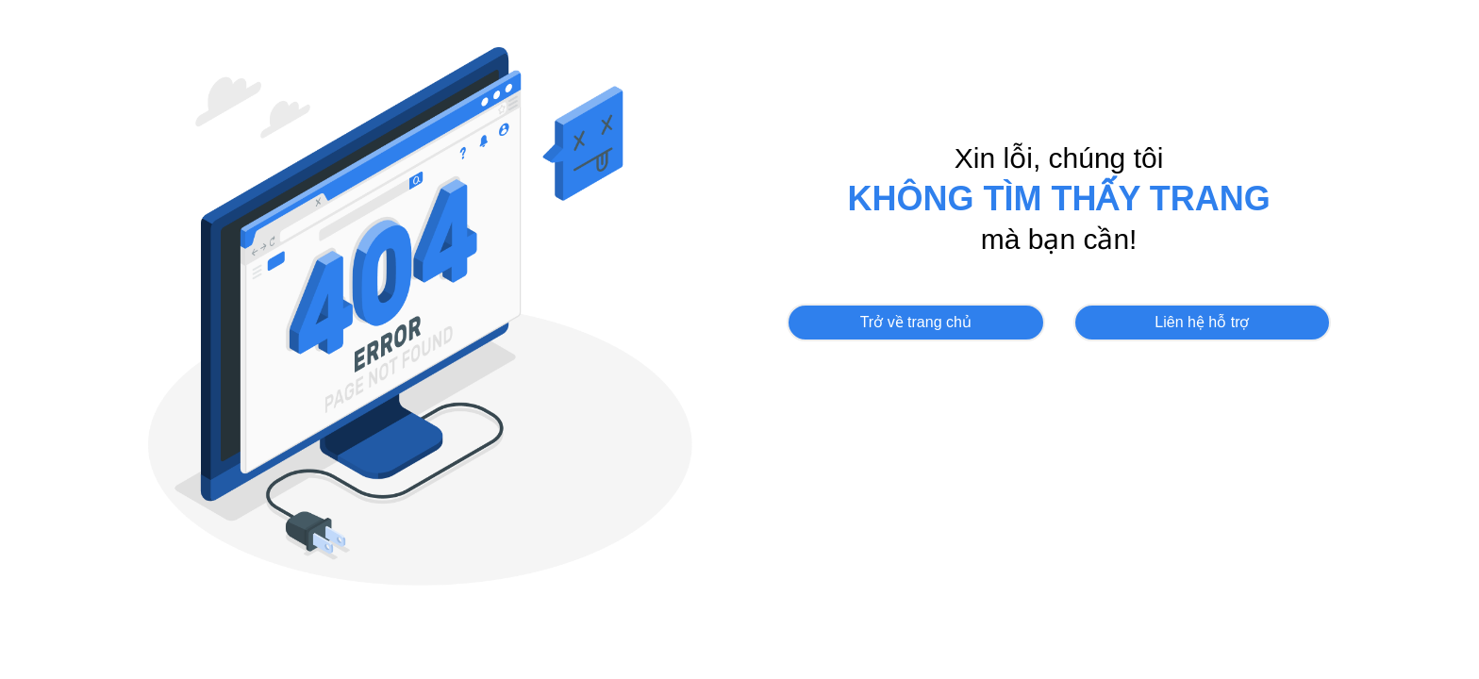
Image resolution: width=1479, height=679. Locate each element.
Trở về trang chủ (916, 322)
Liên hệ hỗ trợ (1202, 322)
